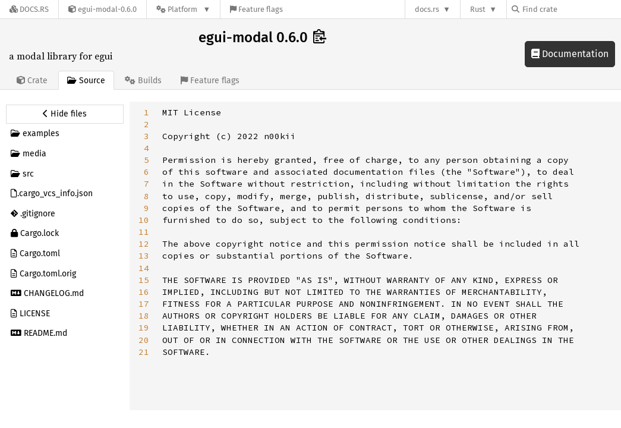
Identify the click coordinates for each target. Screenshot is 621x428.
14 (143, 268)
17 (143, 303)
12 (143, 243)
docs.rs (427, 9)
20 (143, 340)
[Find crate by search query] (571, 9)
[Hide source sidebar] (65, 114)
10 (143, 220)
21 (143, 352)
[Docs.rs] (29, 9)
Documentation (570, 53)
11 (143, 231)
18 (143, 315)
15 (143, 280)
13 (143, 255)
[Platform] (183, 9)
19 (143, 327)
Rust (478, 9)
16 (143, 292)
